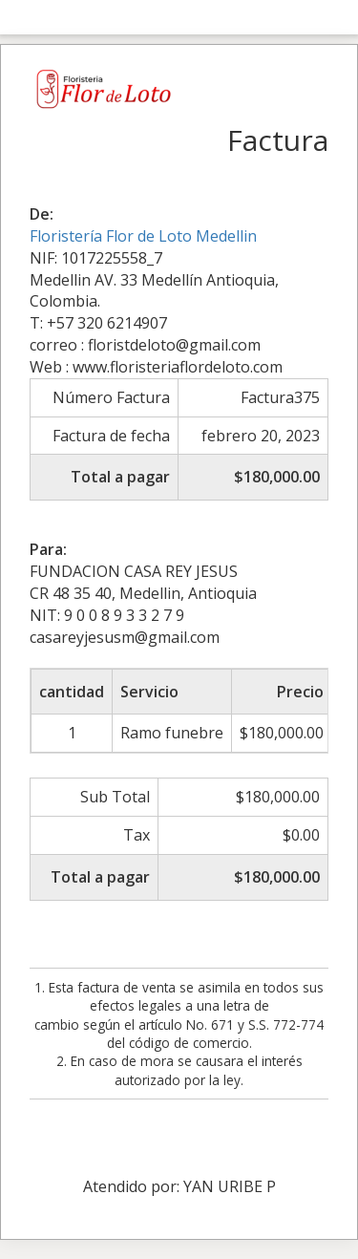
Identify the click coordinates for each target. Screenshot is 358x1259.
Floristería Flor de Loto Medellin (143, 235)
